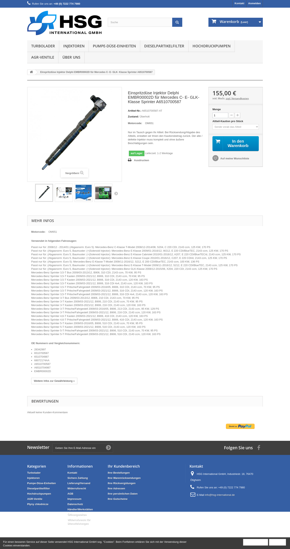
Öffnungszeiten (77, 514)
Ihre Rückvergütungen (122, 483)
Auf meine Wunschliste (234, 158)
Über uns (71, 57)
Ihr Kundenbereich (124, 466)
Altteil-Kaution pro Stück (228, 121)
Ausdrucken (141, 160)
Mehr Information (255, 542)
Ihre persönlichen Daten (123, 493)
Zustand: (133, 116)
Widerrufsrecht (76, 488)
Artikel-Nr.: (134, 110)
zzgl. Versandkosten (237, 98)
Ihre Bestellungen (119, 472)
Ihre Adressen (116, 488)
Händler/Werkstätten (80, 509)
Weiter (116, 193)
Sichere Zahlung (77, 477)
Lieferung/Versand (78, 483)
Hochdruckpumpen (212, 46)
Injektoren (74, 46)
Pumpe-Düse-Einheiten (114, 46)
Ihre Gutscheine (117, 498)
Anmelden (254, 3)
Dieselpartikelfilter (164, 46)
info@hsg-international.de (220, 494)
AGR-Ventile (42, 57)
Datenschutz (75, 504)
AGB (70, 493)
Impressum (74, 498)
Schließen (277, 542)
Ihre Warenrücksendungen (124, 477)
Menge (216, 109)
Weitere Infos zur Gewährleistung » (54, 380)
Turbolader (43, 46)
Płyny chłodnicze (37, 504)
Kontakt (239, 3)
